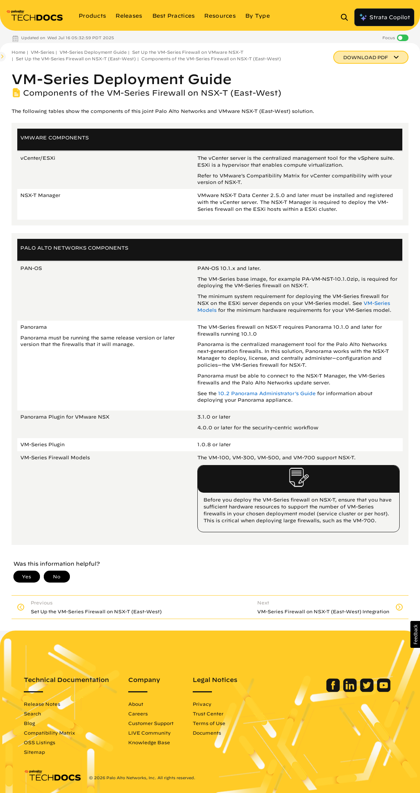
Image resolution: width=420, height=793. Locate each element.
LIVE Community (149, 732)
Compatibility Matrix (49, 732)
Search (32, 713)
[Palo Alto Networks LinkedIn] (350, 690)
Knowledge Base (149, 742)
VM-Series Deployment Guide (93, 52)
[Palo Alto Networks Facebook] (333, 690)
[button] (415, 634)
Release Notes (42, 704)
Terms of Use (209, 723)
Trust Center (208, 713)
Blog (29, 723)
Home (18, 52)
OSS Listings (39, 742)
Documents (207, 732)
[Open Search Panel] (346, 17)
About (135, 704)
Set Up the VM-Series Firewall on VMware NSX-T (187, 52)
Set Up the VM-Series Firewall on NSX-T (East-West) (76, 58)
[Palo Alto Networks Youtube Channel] (383, 690)
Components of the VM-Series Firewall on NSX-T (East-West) (211, 58)
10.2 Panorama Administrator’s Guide (267, 393)
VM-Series (42, 52)
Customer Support (151, 723)
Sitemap (34, 752)
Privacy (202, 704)
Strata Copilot (384, 17)
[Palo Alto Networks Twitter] (367, 690)
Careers (138, 713)
